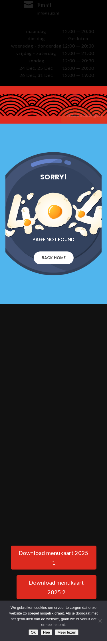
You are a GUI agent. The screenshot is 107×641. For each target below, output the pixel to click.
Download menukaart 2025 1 (53, 557)
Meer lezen (66, 632)
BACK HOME (54, 258)
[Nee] (100, 621)
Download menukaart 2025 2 (56, 587)
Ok (33, 632)
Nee (46, 632)
